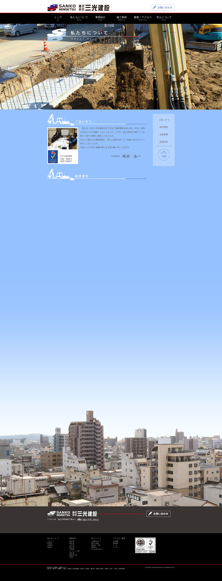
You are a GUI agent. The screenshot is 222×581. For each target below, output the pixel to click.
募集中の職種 (95, 543)
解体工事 (71, 547)
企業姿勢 (164, 134)
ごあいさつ (164, 120)
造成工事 (71, 541)
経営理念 (164, 127)
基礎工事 (71, 543)
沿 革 (115, 545)
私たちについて (53, 538)
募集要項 (93, 547)
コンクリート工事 (74, 551)
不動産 (71, 557)
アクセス (115, 547)
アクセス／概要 (119, 538)
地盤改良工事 (73, 555)
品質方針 (164, 142)
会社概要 (115, 541)
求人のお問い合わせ (97, 549)
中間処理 (71, 549)
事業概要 (115, 543)
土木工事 (71, 545)
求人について (96, 538)
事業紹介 (72, 538)
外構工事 (71, 553)
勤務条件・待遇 (95, 545)
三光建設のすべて (96, 541)
